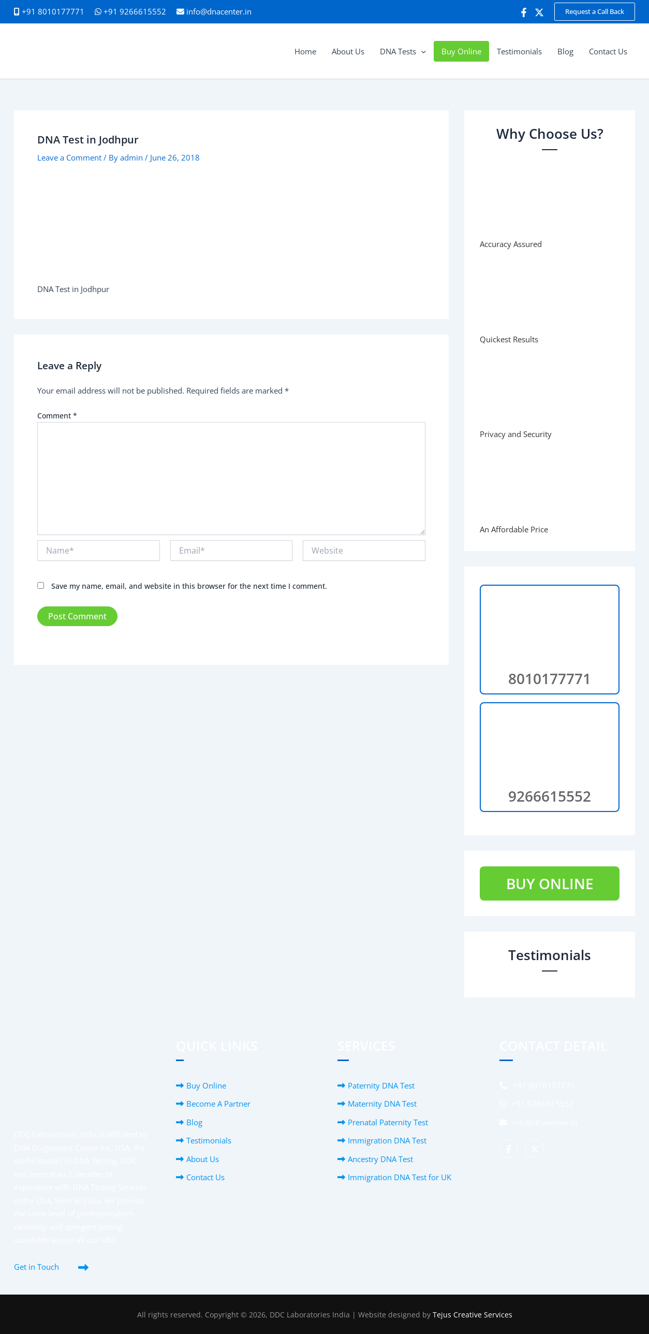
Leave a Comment (69, 157)
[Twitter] (539, 12)
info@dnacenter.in (219, 11)
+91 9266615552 (130, 11)
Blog (194, 1122)
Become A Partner (218, 1103)
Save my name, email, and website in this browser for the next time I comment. (189, 586)
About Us (202, 1159)
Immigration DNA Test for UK (399, 1177)
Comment (57, 416)
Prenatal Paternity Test (388, 1122)
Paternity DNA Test (381, 1085)
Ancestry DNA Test (380, 1159)
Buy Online (206, 1085)
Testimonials (208, 1140)
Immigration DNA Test (387, 1140)
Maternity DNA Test (382, 1103)
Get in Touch (36, 1267)
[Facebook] (523, 12)
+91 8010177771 (537, 1085)
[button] (594, 12)
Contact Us (205, 1177)
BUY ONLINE (550, 883)
